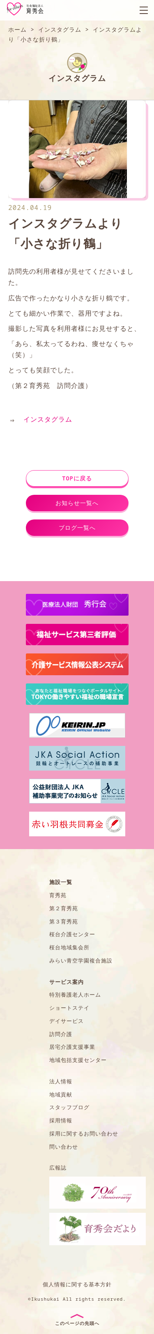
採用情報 (60, 1120)
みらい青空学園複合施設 (81, 960)
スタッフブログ (69, 1107)
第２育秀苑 (63, 908)
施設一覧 (60, 882)
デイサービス (66, 1021)
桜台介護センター (72, 934)
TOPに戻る (77, 478)
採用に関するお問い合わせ (83, 1133)
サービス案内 (66, 981)
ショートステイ (69, 1007)
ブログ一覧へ (77, 527)
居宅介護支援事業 (72, 1046)
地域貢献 (60, 1094)
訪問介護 (60, 1034)
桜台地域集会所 (69, 947)
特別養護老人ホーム (75, 994)
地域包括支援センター (78, 1060)
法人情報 (60, 1081)
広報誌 (58, 1167)
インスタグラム (47, 419)
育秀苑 (58, 895)
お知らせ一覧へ (77, 503)
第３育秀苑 (63, 921)
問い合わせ (63, 1146)
